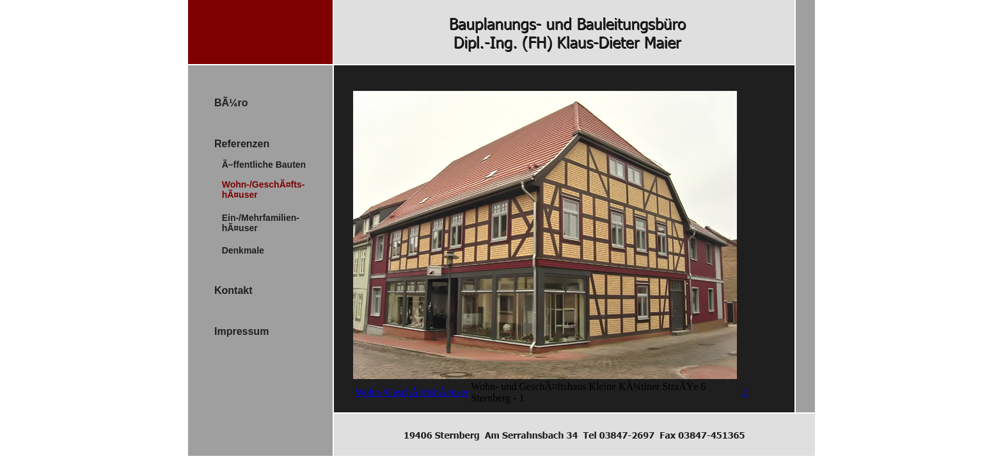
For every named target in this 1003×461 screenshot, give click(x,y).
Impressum (241, 331)
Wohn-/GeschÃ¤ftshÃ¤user (411, 392)
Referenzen (241, 143)
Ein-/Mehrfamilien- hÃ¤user (256, 223)
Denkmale (239, 250)
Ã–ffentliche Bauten (260, 164)
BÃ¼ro (231, 102)
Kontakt (233, 290)
